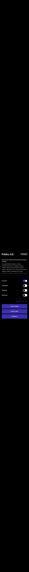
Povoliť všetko (15, 306)
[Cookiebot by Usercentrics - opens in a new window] (20, 254)
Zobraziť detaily (19, 301)
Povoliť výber (14, 311)
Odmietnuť (14, 316)
